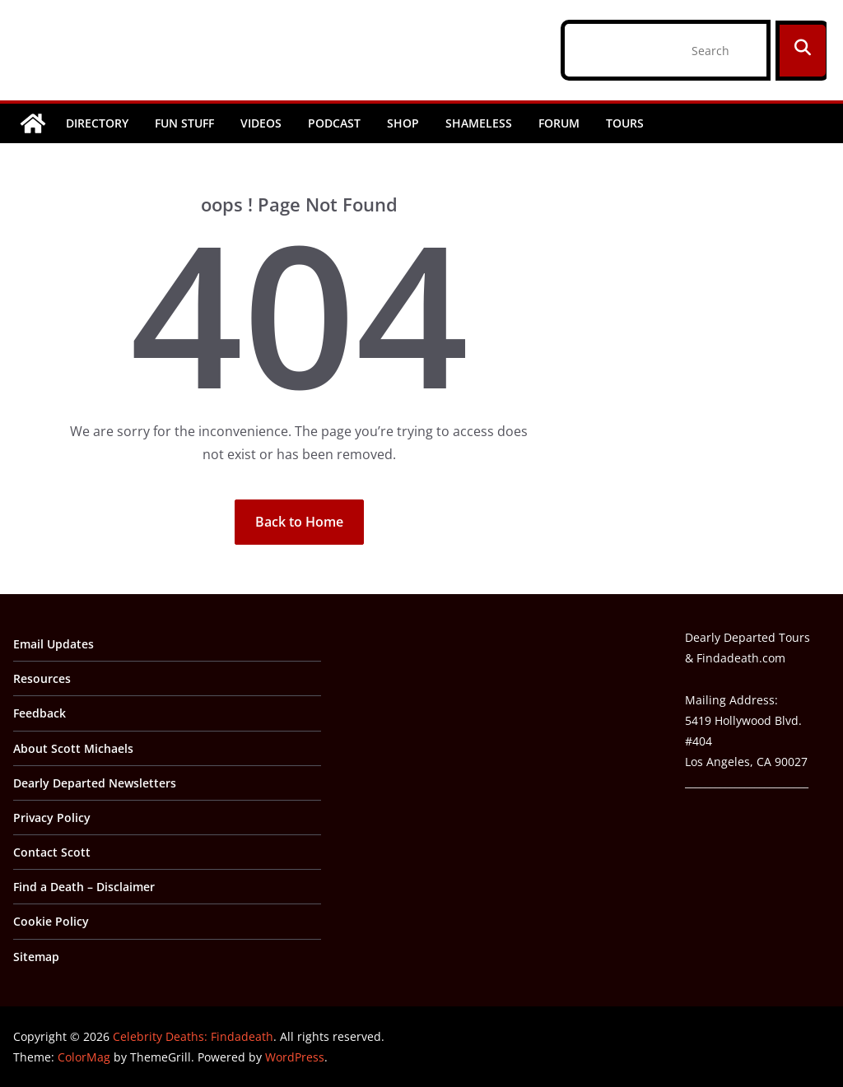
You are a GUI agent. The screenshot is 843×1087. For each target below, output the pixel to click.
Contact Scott (52, 852)
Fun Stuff (184, 123)
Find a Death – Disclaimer (84, 886)
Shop (403, 123)
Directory (97, 123)
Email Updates (53, 644)
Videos (261, 123)
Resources (42, 678)
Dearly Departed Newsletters (94, 783)
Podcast (334, 123)
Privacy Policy (52, 817)
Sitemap (36, 956)
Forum (559, 123)
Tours (625, 123)
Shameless (478, 123)
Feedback (39, 713)
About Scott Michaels (73, 748)
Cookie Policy (51, 921)
